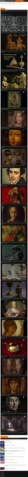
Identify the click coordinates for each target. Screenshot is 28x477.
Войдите (2, 438)
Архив (1, 2)
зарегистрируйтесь (8, 438)
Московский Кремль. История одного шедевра (13, 2)
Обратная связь (3, 475)
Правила (2, 474)
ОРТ (4, 2)
